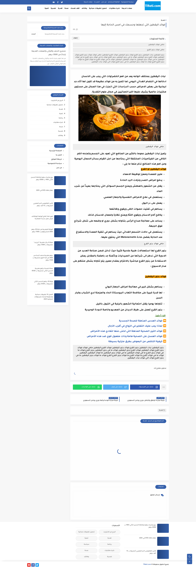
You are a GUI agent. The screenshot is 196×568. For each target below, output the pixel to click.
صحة (67, 8)
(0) (75, 29)
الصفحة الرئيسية (55, 151)
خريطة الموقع (56, 159)
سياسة (86, 544)
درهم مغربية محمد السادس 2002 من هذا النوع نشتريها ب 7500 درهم (43, 258)
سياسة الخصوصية (127, 2)
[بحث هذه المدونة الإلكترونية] (51, 34)
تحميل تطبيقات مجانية (98, 8)
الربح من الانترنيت (57, 100)
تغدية (60, 8)
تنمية (47, 8)
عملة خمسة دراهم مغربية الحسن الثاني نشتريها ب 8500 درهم (42, 271)
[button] (145, 387)
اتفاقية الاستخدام (114, 2)
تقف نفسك (75, 8)
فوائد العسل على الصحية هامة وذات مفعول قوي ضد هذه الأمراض (124, 336)
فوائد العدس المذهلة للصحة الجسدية (140, 321)
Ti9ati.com (147, 564)
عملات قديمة (88, 2)
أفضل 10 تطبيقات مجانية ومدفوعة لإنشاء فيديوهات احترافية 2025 (43, 297)
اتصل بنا (97, 2)
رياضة (61, 118)
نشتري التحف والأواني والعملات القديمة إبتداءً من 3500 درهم (49, 53)
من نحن (103, 2)
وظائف (84, 8)
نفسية (53, 8)
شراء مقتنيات (114, 8)
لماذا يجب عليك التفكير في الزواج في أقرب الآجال (135, 326)
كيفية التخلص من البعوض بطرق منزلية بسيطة (135, 341)
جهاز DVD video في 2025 (44, 190)
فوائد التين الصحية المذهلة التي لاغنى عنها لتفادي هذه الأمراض (126, 331)
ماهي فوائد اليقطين (156, 45)
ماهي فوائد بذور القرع (155, 50)
